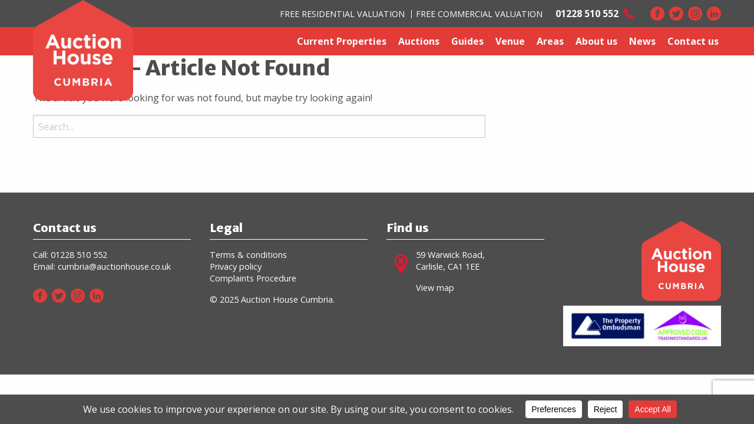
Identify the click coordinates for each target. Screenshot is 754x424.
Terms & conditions (248, 254)
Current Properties (341, 41)
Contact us (693, 41)
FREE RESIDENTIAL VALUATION (342, 14)
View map (435, 287)
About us (596, 41)
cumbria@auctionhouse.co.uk (114, 266)
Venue (510, 41)
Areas (550, 41)
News (642, 41)
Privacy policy (236, 266)
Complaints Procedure (253, 278)
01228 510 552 (79, 254)
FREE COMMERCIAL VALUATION (479, 14)
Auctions (418, 41)
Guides (467, 41)
